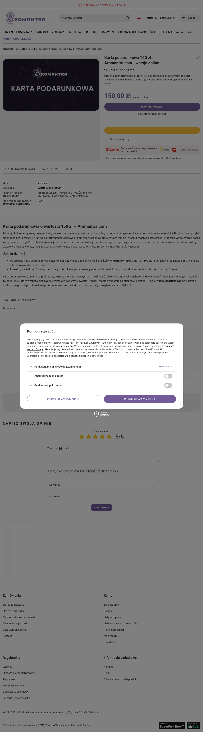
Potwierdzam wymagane (63, 399)
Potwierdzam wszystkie (140, 399)
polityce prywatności (62, 346)
